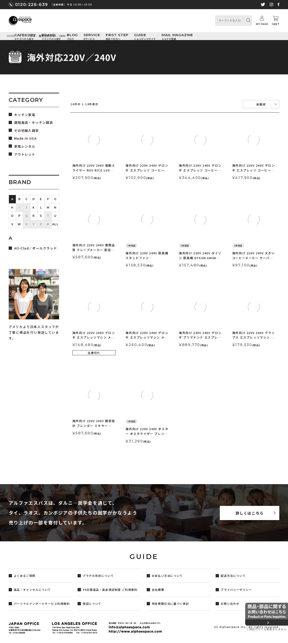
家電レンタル (24, 146)
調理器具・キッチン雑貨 (33, 122)
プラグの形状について (98, 576)
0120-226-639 (31, 4)
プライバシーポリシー (236, 589)
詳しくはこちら (250, 513)
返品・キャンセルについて (32, 589)
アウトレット (24, 154)
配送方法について (233, 576)
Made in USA (25, 138)
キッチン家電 (24, 115)
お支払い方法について (167, 576)
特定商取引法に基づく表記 (170, 603)
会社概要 (158, 589)
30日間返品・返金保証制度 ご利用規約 (110, 589)
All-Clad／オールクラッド (35, 248)
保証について (92, 603)
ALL (55, 224)
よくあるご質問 (24, 576)
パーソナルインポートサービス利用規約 (42, 603)
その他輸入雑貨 (26, 130)
